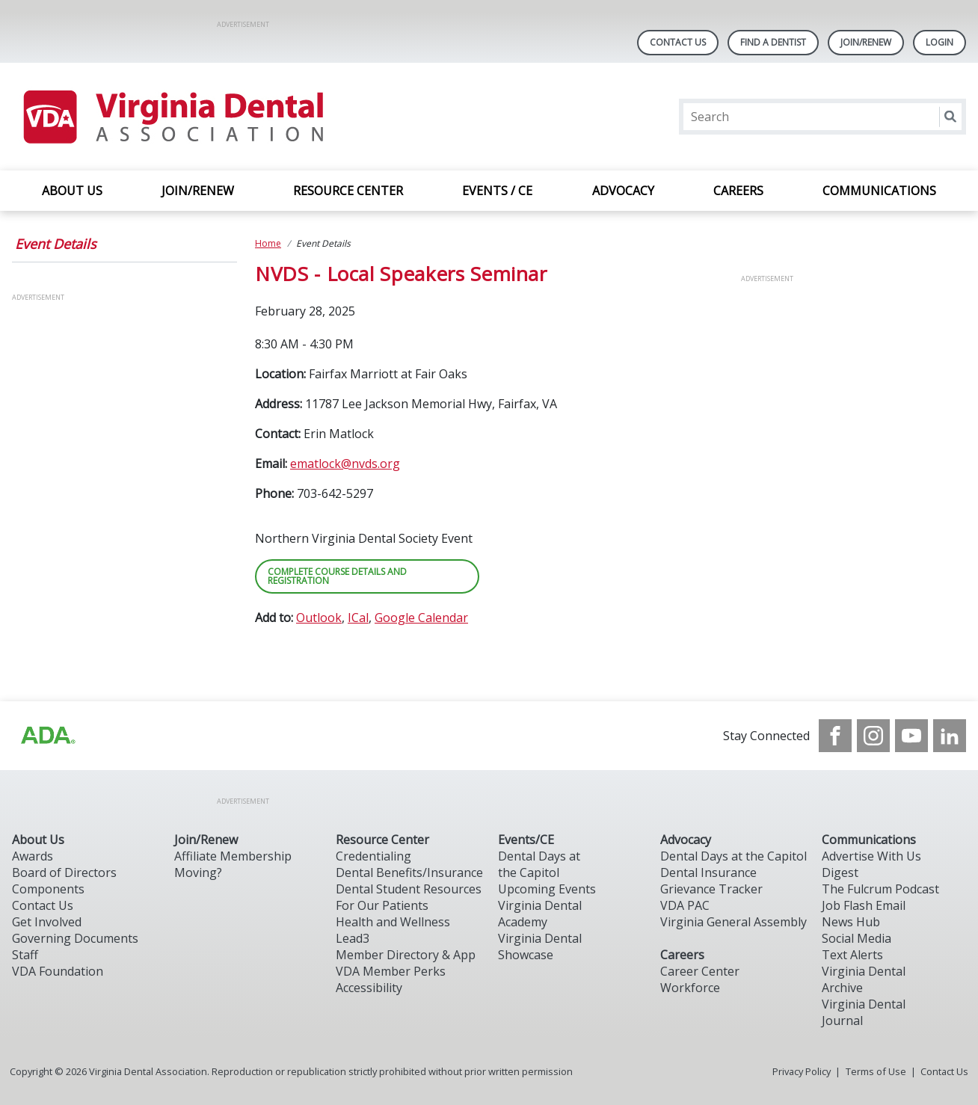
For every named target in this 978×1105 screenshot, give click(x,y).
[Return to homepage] (172, 117)
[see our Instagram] (873, 735)
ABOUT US (72, 190)
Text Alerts (852, 955)
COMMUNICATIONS (879, 190)
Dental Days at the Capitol (539, 864)
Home (268, 243)
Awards (32, 856)
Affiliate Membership (233, 856)
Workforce (690, 987)
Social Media (856, 938)
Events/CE (526, 839)
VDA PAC (685, 905)
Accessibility (369, 987)
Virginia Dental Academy (540, 913)
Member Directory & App (406, 955)
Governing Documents (75, 938)
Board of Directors (64, 872)
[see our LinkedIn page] (949, 735)
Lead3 (352, 938)
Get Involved (47, 922)
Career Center (699, 971)
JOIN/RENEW (198, 190)
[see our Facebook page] (835, 735)
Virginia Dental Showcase (540, 946)
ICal (358, 617)
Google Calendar (421, 617)
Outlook (319, 617)
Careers (682, 955)
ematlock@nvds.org (345, 463)
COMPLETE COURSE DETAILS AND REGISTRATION (337, 576)
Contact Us (678, 42)
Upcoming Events (547, 889)
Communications (869, 839)
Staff (25, 955)
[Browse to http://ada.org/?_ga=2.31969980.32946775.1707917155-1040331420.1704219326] (47, 735)
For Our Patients (382, 905)
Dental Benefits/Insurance (409, 872)
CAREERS (738, 190)
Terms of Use (876, 1071)
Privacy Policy (801, 1071)
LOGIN (939, 42)
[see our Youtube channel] (911, 735)
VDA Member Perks (391, 971)
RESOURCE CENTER (348, 190)
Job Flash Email (863, 905)
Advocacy (685, 839)
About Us (38, 839)
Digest (840, 872)
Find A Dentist (773, 42)
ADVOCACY (623, 190)
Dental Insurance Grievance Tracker (711, 880)
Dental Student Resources (409, 889)
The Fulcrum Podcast (880, 889)
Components (48, 889)
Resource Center (382, 839)
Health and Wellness (393, 922)
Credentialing (373, 856)
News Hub (851, 922)
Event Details (55, 244)
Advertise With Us (871, 856)
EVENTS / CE (497, 190)
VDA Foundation (57, 971)
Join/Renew (865, 42)
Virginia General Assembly (733, 922)
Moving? (198, 872)
